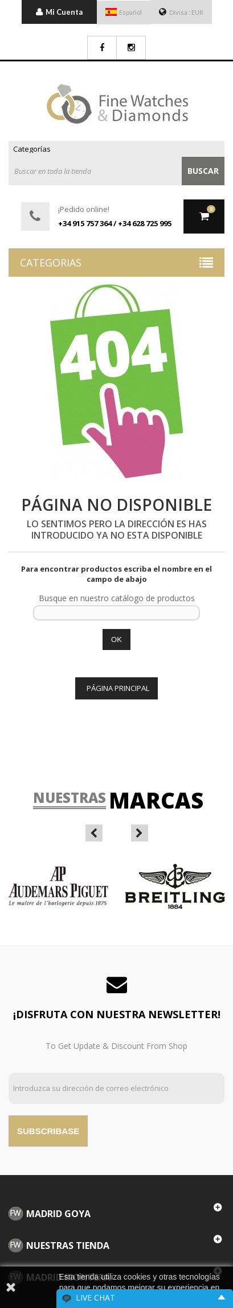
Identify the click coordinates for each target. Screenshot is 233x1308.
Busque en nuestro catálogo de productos (117, 598)
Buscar (203, 170)
